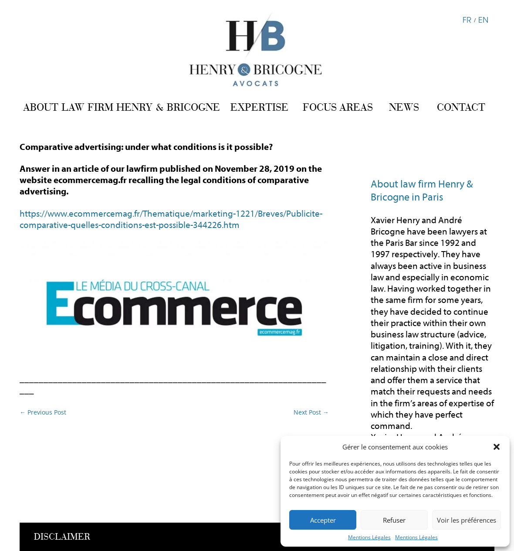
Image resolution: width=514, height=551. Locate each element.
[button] (496, 446)
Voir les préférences (466, 520)
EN (483, 19)
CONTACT (461, 107)
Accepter (323, 520)
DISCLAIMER (62, 536)
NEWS (404, 107)
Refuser (394, 520)
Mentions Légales (369, 537)
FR (467, 19)
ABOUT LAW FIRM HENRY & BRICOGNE (121, 107)
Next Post (311, 412)
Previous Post (43, 412)
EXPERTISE (259, 107)
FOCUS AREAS (338, 107)
